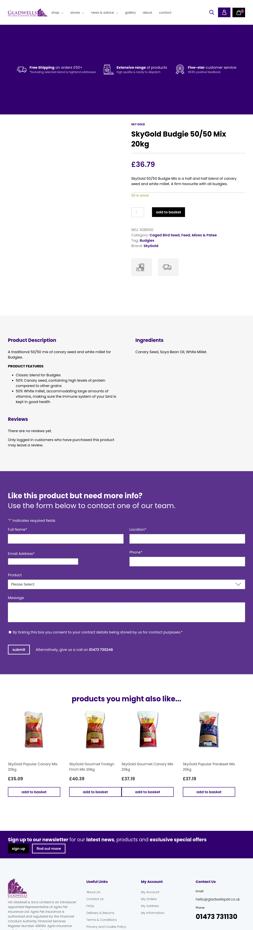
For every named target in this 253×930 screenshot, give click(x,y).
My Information (152, 925)
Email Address (21, 566)
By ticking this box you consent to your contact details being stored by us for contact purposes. (98, 645)
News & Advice (102, 12)
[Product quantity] (137, 212)
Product (15, 587)
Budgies (147, 240)
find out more (49, 861)
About (147, 12)
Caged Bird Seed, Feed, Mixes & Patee (183, 235)
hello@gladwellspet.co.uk (218, 912)
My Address (150, 919)
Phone (135, 565)
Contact (165, 12)
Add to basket (168, 212)
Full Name (17, 542)
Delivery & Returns (100, 925)
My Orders (149, 912)
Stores (75, 12)
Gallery (130, 12)
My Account (150, 905)
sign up (18, 861)
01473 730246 (101, 662)
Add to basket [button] (34, 804)
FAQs (90, 919)
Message (16, 610)
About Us (93, 905)
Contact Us (95, 912)
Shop (55, 12)
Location (137, 542)
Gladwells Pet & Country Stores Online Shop (27, 12)
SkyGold (150, 245)
